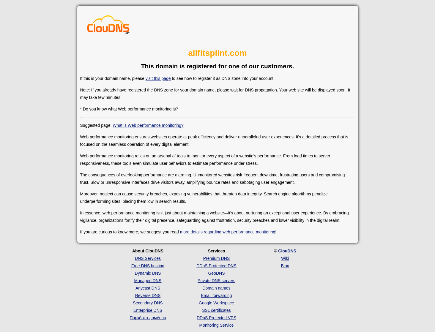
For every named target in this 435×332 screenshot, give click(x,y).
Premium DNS (216, 258)
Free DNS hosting (147, 265)
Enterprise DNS (147, 310)
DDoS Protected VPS (216, 317)
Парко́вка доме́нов (148, 317)
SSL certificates (216, 310)
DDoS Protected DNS (216, 265)
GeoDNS (216, 273)
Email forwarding (216, 295)
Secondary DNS (148, 303)
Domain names (216, 288)
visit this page (158, 78)
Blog (285, 265)
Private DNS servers (216, 280)
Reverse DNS (148, 295)
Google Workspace (216, 303)
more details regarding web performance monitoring (227, 232)
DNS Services (148, 258)
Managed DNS (148, 280)
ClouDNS (287, 251)
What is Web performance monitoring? (148, 125)
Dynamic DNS (148, 273)
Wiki (285, 258)
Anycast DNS (147, 288)
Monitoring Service (216, 325)
